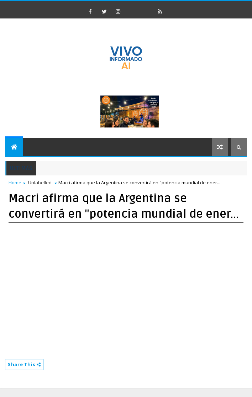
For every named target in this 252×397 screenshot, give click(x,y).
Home (15, 182)
